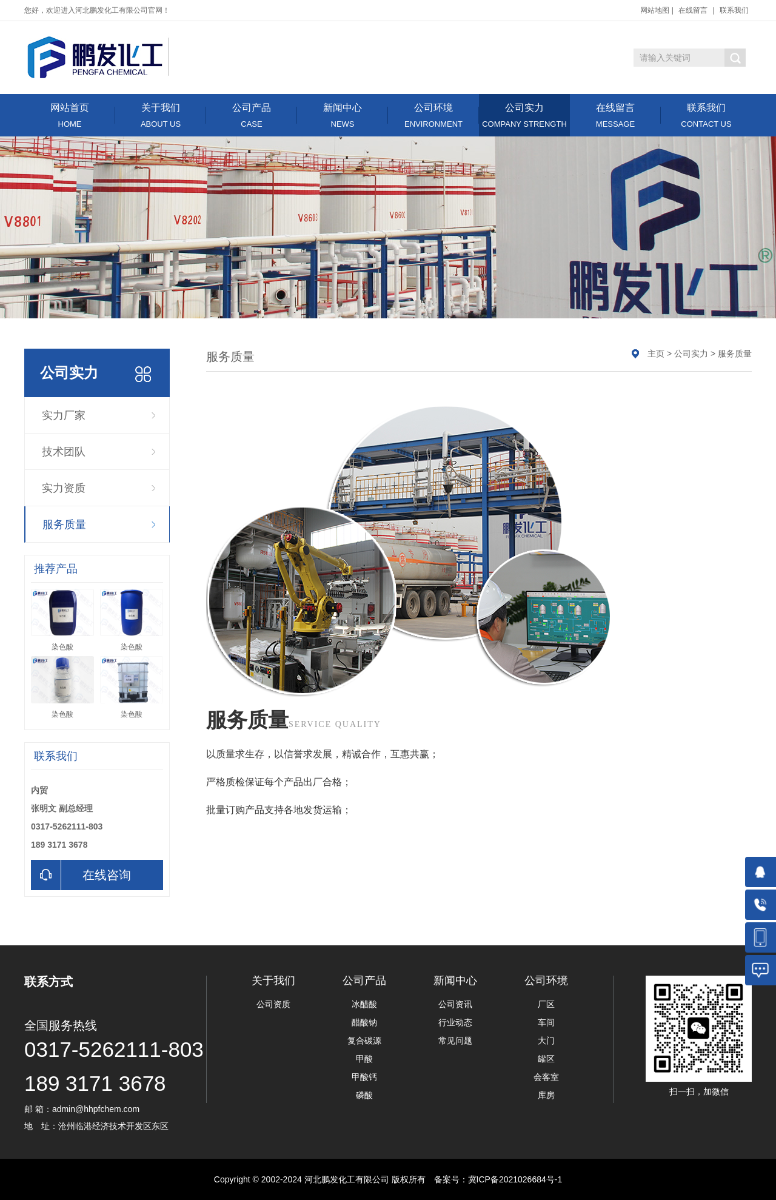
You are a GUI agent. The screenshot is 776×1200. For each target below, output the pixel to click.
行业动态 (455, 1022)
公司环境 (433, 115)
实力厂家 (63, 415)
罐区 (546, 1058)
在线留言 (692, 10)
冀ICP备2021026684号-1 (515, 1179)
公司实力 (524, 115)
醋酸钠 (364, 1022)
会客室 (546, 1077)
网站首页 (69, 115)
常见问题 (455, 1040)
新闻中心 (342, 115)
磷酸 (364, 1095)
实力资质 (63, 488)
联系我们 (734, 10)
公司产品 (251, 115)
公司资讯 (455, 1004)
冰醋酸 (364, 1004)
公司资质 (273, 1004)
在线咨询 (81, 875)
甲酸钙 (364, 1077)
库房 (546, 1095)
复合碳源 (364, 1040)
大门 (546, 1040)
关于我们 (160, 115)
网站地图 (654, 10)
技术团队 (63, 452)
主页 (655, 353)
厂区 (546, 1004)
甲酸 (364, 1058)
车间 (546, 1022)
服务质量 (64, 524)
